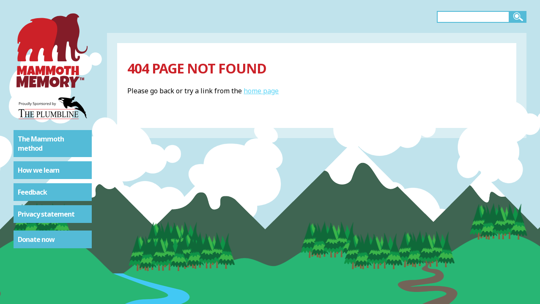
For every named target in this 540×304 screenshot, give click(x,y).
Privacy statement (46, 214)
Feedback (32, 192)
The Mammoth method (41, 143)
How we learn (38, 170)
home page (261, 90)
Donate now (36, 239)
